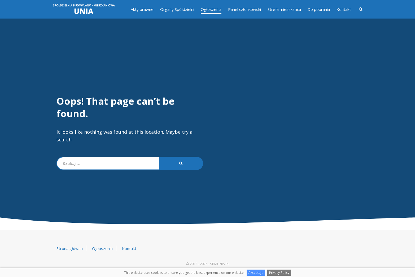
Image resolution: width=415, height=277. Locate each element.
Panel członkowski (244, 9)
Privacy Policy (279, 272)
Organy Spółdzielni (177, 9)
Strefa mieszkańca (284, 9)
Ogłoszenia (211, 9)
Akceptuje (255, 272)
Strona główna (69, 248)
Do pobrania (319, 9)
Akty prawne (142, 9)
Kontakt (344, 9)
